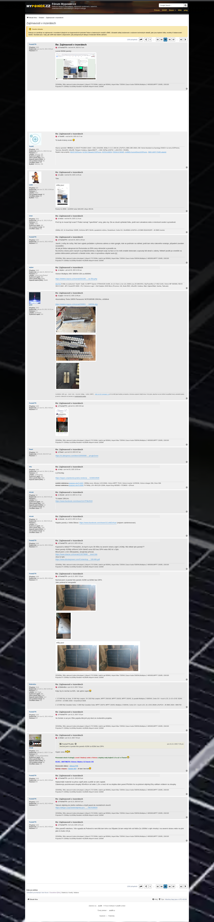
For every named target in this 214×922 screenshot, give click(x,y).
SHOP (164, 10)
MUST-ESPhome (76, 152)
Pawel (31, 449)
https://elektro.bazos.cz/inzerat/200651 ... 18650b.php (76, 304)
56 (169, 39)
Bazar (171, 10)
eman (31, 216)
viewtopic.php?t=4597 (76, 483)
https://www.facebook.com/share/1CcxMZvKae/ (98, 523)
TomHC (31, 146)
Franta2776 (32, 44)
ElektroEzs (32, 684)
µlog (186, 10)
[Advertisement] (107, 111)
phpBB (100, 906)
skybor (31, 267)
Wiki (180, 10)
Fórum (157, 10)
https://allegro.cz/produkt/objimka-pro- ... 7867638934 (76, 808)
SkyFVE (58, 284)
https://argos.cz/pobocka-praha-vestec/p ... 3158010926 (77, 478)
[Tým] (161, 899)
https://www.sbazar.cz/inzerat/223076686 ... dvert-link (76, 554)
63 (181, 39)
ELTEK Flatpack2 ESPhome (92, 152)
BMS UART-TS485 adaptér (157, 152)
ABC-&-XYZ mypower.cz (102, 394)
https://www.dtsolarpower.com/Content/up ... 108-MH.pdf (77, 559)
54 (161, 39)
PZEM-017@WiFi (118, 152)
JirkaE (31, 748)
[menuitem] (44, 17)
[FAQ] (155, 899)
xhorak (31, 492)
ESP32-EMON (107, 152)
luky (30, 466)
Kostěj (71, 892)
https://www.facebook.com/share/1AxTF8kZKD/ (74, 501)
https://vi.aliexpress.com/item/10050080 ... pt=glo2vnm (76, 456)
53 (157, 39)
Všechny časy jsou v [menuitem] (176, 899)
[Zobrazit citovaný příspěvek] (76, 744)
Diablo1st (64, 892)
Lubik (31, 185)
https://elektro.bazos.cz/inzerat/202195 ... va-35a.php (76, 279)
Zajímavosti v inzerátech (41, 23)
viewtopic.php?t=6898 (76, 485)
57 (173, 39)
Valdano (76, 892)
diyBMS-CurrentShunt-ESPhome (136, 152)
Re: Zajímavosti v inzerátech (71, 44)
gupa (30, 305)
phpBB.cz (112, 910)
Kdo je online (32, 890)
